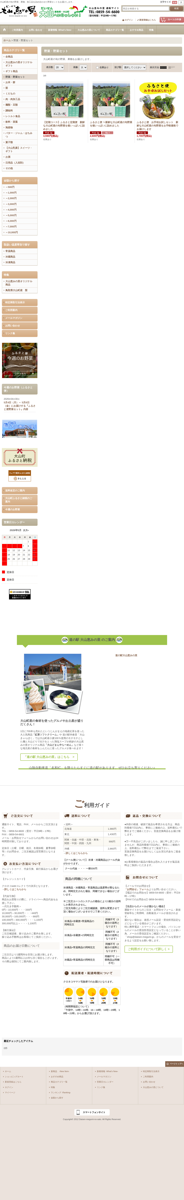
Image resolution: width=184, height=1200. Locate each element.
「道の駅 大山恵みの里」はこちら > (49, 756)
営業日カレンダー (105, 1082)
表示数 (50, 67)
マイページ (10, 1092)
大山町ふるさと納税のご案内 (18, 500)
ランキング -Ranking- (61, 1092)
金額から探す (57, 1098)
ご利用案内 (11, 310)
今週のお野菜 (12, 509)
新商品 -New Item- (60, 1071)
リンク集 (10, 333)
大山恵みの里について (153, 1087)
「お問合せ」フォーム (136, 889)
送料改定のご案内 (15, 490)
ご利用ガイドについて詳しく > (149, 949)
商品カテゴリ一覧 (59, 1082)
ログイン (129, 20)
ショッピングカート (14, 1076)
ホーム (8, 1071)
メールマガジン (13, 318)
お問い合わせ (12, 325)
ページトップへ (176, 1064)
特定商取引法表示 (15, 302)
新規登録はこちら (147, 20)
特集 (53, 1087)
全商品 (9, 56)
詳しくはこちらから (15, 889)
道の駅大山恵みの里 (126, 655)
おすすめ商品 (57, 1076)
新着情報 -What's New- (107, 1071)
